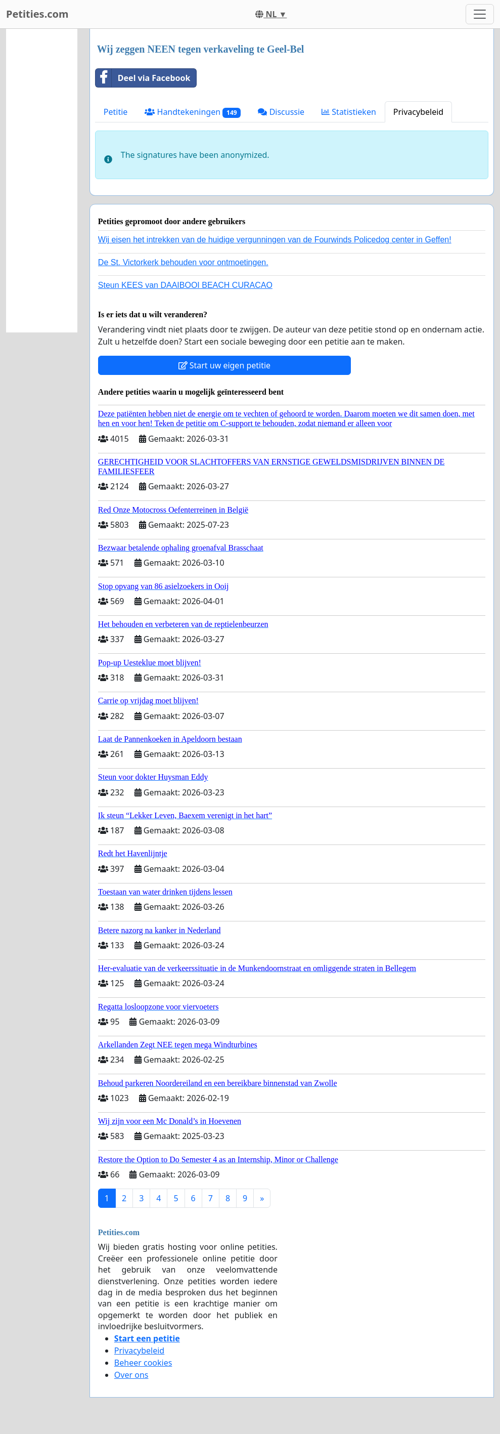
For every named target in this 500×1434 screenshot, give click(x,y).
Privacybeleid (418, 111)
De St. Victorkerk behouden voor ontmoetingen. (183, 262)
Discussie (281, 111)
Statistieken (349, 111)
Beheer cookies (143, 1362)
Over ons (131, 1374)
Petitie (116, 111)
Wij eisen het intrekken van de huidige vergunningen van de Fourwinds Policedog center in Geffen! (274, 239)
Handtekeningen (193, 112)
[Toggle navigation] (480, 14)
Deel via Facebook (143, 78)
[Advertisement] (41, 180)
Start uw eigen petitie (224, 365)
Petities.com (37, 14)
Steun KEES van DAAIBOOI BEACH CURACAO (185, 285)
